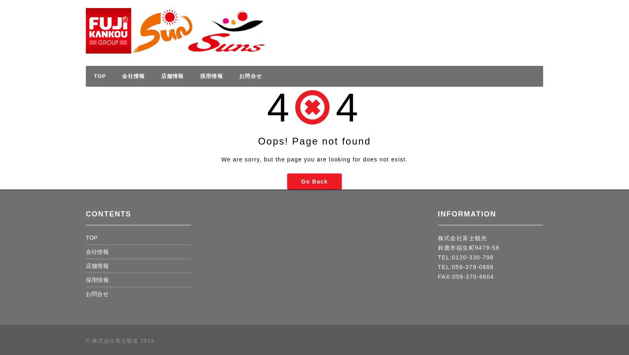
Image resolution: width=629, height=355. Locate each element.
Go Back (314, 181)
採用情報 (510, 23)
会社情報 (133, 76)
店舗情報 (172, 76)
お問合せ (250, 76)
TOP (100, 76)
